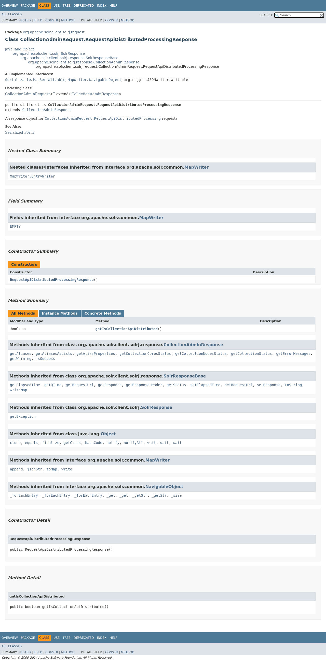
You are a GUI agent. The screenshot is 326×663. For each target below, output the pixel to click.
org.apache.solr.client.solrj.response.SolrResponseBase (69, 58)
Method (68, 20)
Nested (24, 20)
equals (31, 443)
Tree (67, 5)
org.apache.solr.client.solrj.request (54, 32)
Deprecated (84, 5)
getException (23, 416)
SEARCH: (266, 15)
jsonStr (34, 469)
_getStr (139, 495)
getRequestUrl (80, 385)
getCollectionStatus (251, 353)
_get (110, 495)
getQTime (52, 385)
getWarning (20, 359)
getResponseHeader (144, 385)
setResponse (268, 385)
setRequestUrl (239, 385)
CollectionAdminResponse (95, 94)
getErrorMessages (293, 353)
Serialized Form (19, 132)
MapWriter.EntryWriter (32, 176)
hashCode (93, 443)
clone (15, 443)
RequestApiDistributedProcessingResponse (52, 280)
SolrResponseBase (185, 376)
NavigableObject (105, 80)
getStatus (176, 385)
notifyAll (133, 443)
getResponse (110, 385)
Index (102, 5)
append (16, 469)
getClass (72, 443)
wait (151, 443)
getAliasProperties (95, 353)
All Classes (12, 14)
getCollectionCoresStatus (145, 353)
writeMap (18, 390)
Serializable (18, 80)
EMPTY (15, 226)
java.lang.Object (19, 49)
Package (28, 5)
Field (38, 20)
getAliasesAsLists (54, 353)
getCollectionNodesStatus (201, 353)
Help (113, 5)
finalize (50, 443)
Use (56, 5)
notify (112, 443)
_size (176, 495)
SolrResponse (156, 407)
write (66, 469)
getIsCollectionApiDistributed (126, 329)
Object (108, 433)
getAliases (20, 353)
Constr (51, 20)
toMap (51, 469)
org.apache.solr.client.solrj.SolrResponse (49, 53)
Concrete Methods (103, 313)
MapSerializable (49, 80)
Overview (10, 5)
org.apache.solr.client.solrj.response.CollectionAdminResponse (84, 62)
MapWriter (77, 80)
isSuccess (45, 359)
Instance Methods (59, 313)
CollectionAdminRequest (27, 94)
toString (293, 385)
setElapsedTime (205, 385)
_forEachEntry (24, 495)
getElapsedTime (25, 385)
